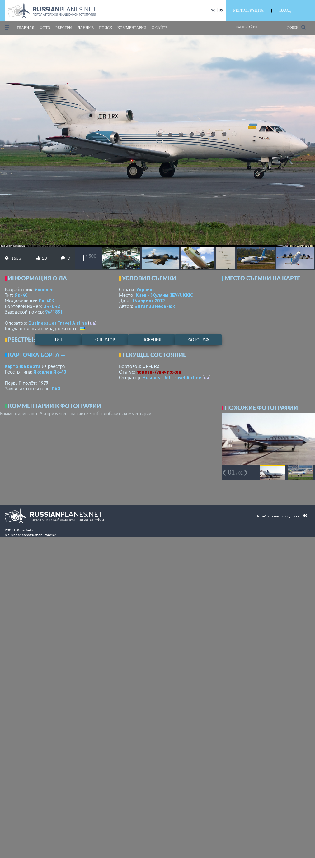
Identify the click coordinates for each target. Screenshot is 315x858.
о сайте (159, 27)
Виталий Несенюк (154, 306)
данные (86, 27)
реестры (63, 27)
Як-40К (46, 300)
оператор (105, 339)
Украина (145, 289)
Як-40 (21, 295)
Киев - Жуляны (165, 295)
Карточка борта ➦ (36, 354)
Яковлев (44, 289)
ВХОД (285, 10)
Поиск (296, 27)
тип (58, 339)
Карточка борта (22, 366)
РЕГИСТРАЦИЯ (248, 10)
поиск (105, 27)
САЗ (56, 388)
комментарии (131, 27)
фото (45, 27)
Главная (25, 27)
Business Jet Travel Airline (57, 323)
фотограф (198, 339)
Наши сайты (246, 27)
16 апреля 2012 (148, 300)
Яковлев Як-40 (49, 371)
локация (151, 339)
